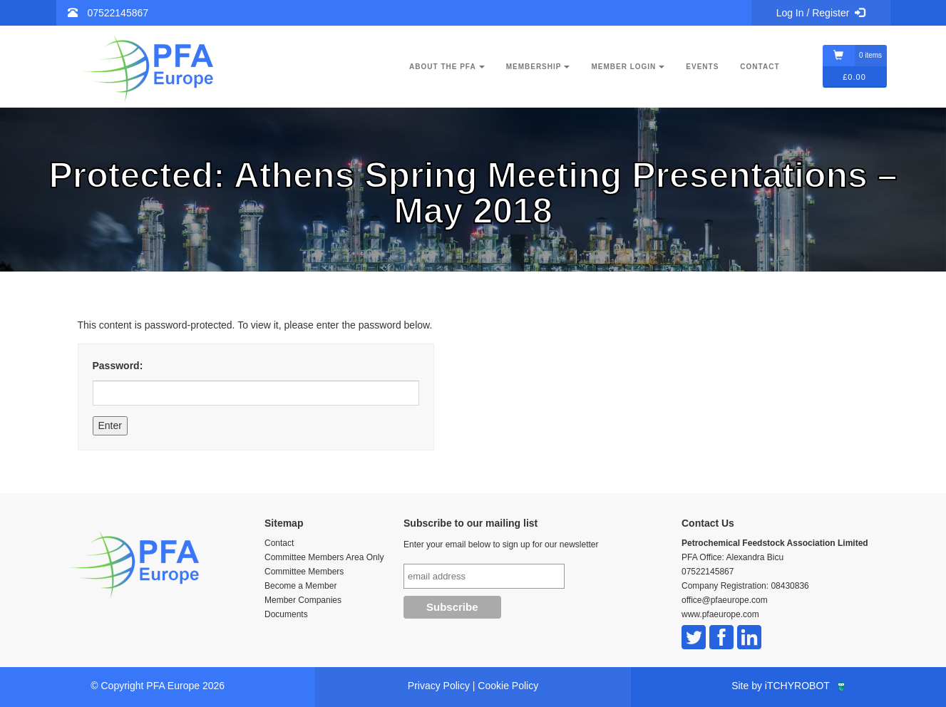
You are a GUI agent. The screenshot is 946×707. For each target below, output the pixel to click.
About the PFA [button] (447, 67)
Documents (286, 614)
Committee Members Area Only (324, 557)
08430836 (789, 586)
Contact (759, 67)
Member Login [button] (627, 67)
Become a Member (300, 586)
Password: (256, 383)
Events (702, 67)
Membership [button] (538, 67)
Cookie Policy (508, 685)
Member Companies (302, 600)
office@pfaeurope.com (725, 600)
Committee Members (304, 572)
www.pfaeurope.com (720, 614)
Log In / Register (820, 13)
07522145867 (117, 13)
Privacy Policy (439, 685)
